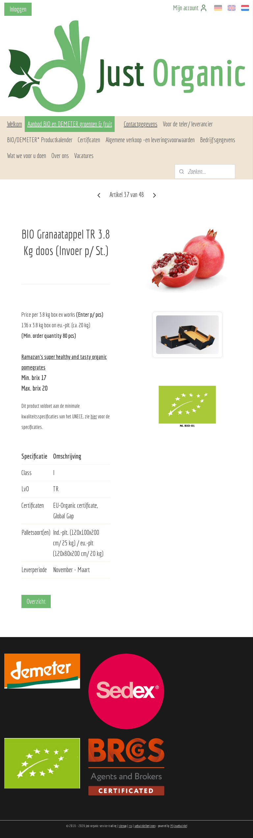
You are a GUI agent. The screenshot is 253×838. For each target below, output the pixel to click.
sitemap (122, 826)
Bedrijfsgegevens (217, 140)
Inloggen (18, 9)
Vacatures (84, 155)
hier (94, 416)
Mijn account (190, 8)
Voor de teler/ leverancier (188, 124)
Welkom (14, 124)
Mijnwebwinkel (178, 826)
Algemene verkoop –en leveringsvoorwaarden (150, 140)
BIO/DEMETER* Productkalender (39, 140)
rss (130, 826)
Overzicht (36, 601)
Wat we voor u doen (26, 155)
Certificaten (89, 140)
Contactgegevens (140, 124)
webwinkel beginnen (144, 826)
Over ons (60, 155)
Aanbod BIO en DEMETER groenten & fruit (69, 124)
